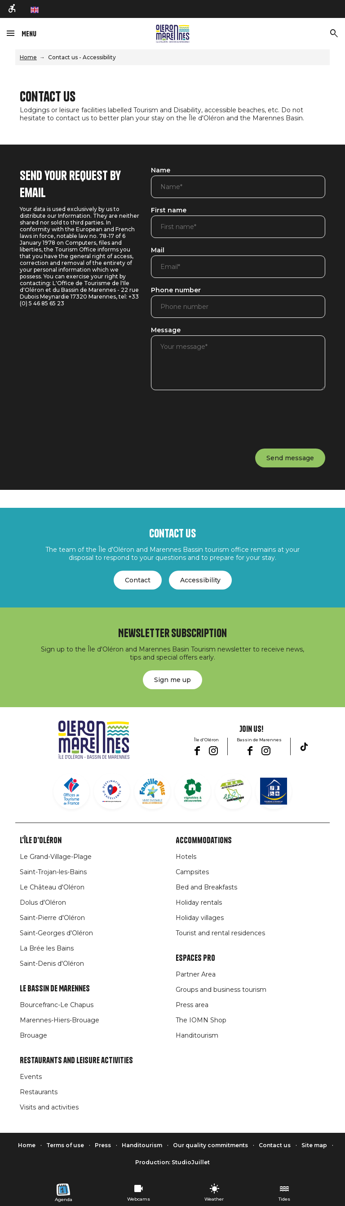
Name (160, 170)
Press (103, 1145)
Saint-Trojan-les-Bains (53, 872)
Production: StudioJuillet (172, 1162)
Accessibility (200, 580)
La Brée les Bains (47, 948)
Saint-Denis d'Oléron (52, 963)
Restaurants (39, 1092)
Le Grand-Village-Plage (56, 857)
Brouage (33, 1035)
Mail (157, 250)
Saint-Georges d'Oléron (56, 933)
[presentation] (219, 417)
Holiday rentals (199, 902)
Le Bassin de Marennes (55, 989)
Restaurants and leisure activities (76, 1060)
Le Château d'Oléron (52, 887)
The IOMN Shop (201, 1020)
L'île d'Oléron (41, 840)
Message (166, 330)
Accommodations (204, 840)
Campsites (192, 872)
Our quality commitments (210, 1145)
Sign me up (172, 680)
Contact (137, 580)
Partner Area (196, 974)
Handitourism (197, 1035)
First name (168, 210)
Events (31, 1077)
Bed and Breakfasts (206, 887)
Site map (314, 1145)
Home (28, 57)
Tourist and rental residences (220, 933)
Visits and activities (49, 1107)
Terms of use (65, 1145)
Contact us (275, 1145)
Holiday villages (200, 918)
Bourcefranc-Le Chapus (56, 1005)
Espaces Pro (195, 958)
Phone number (176, 290)
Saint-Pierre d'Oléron (52, 918)
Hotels (186, 857)
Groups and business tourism (221, 989)
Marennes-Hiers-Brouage (59, 1020)
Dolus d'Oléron (43, 902)
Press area (192, 1005)
